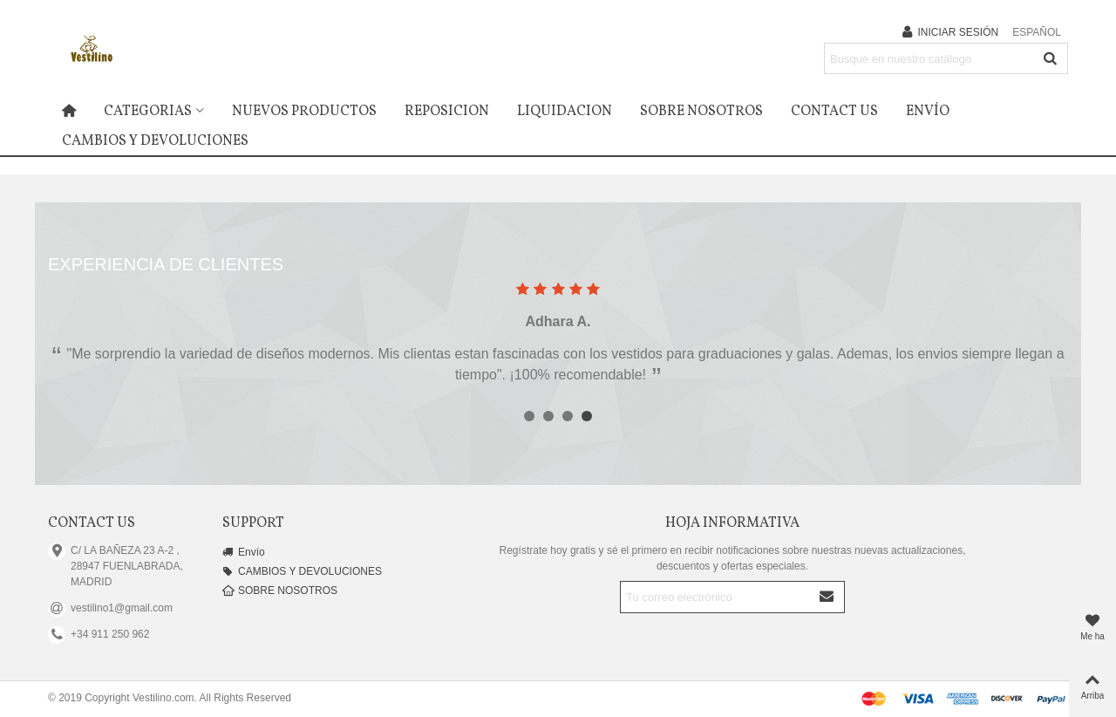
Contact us (834, 111)
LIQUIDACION (564, 111)
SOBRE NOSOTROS (701, 111)
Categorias (148, 111)
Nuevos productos (304, 111)
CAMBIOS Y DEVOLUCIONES (155, 141)
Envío (927, 111)
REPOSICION (447, 111)
